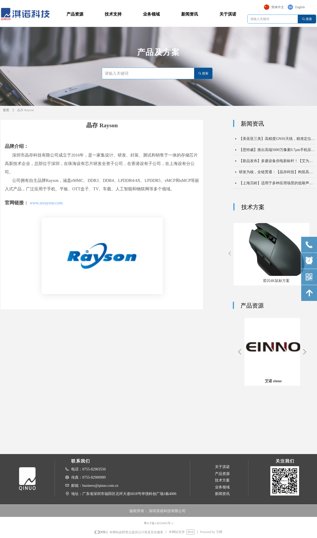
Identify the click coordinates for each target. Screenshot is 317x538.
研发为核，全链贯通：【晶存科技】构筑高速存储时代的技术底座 (277, 174)
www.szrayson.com (46, 203)
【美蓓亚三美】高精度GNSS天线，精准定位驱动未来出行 (277, 141)
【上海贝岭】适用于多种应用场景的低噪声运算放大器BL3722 (277, 185)
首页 (6, 110)
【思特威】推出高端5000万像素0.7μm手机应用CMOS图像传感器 (277, 152)
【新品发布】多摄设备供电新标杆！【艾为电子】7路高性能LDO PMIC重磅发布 (277, 163)
